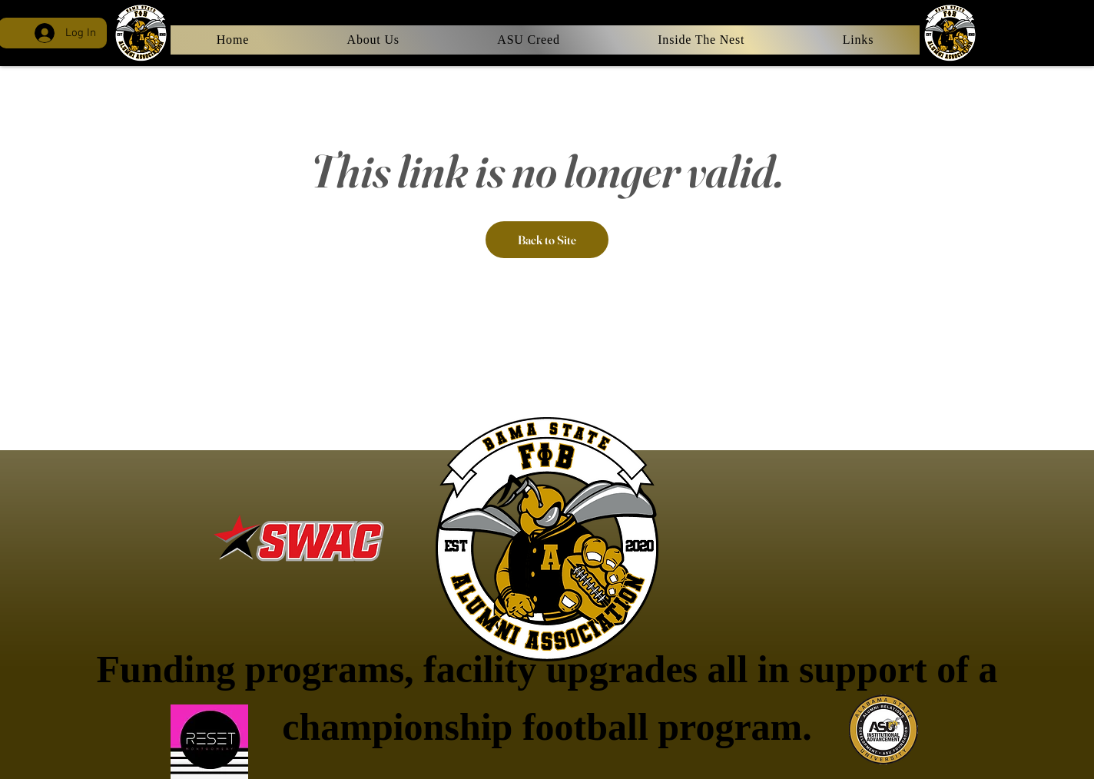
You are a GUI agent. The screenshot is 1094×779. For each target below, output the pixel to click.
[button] (858, 40)
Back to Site (547, 239)
